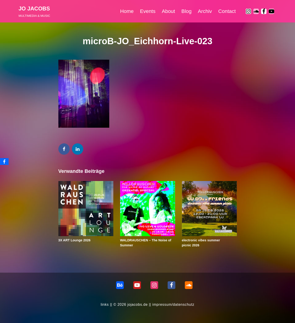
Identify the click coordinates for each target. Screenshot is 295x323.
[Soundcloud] (189, 285)
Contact (227, 11)
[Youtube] (271, 11)
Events (147, 11)
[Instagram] (248, 11)
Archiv (205, 11)
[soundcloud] (256, 11)
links (105, 304)
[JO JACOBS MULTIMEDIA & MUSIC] (34, 11)
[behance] (120, 285)
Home (127, 11)
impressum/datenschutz (173, 304)
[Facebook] (263, 11)
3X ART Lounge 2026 (74, 240)
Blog (186, 11)
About (168, 11)
